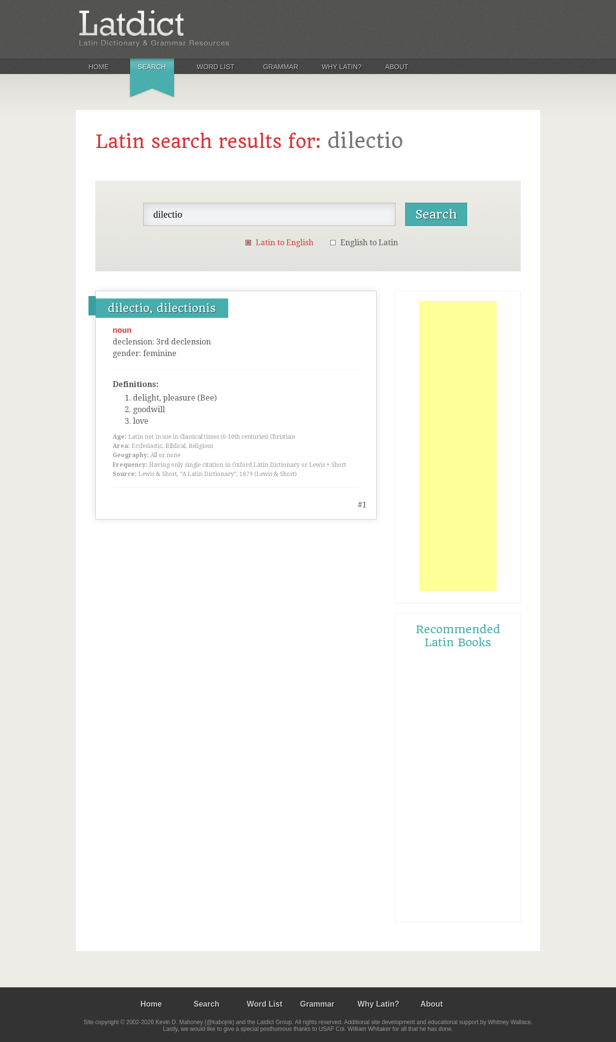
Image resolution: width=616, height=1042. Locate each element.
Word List (216, 67)
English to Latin (369, 242)
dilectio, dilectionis (162, 308)
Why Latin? (342, 67)
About (396, 67)
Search (152, 67)
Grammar (280, 67)
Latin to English (284, 242)
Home (98, 67)
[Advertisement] (458, 446)
